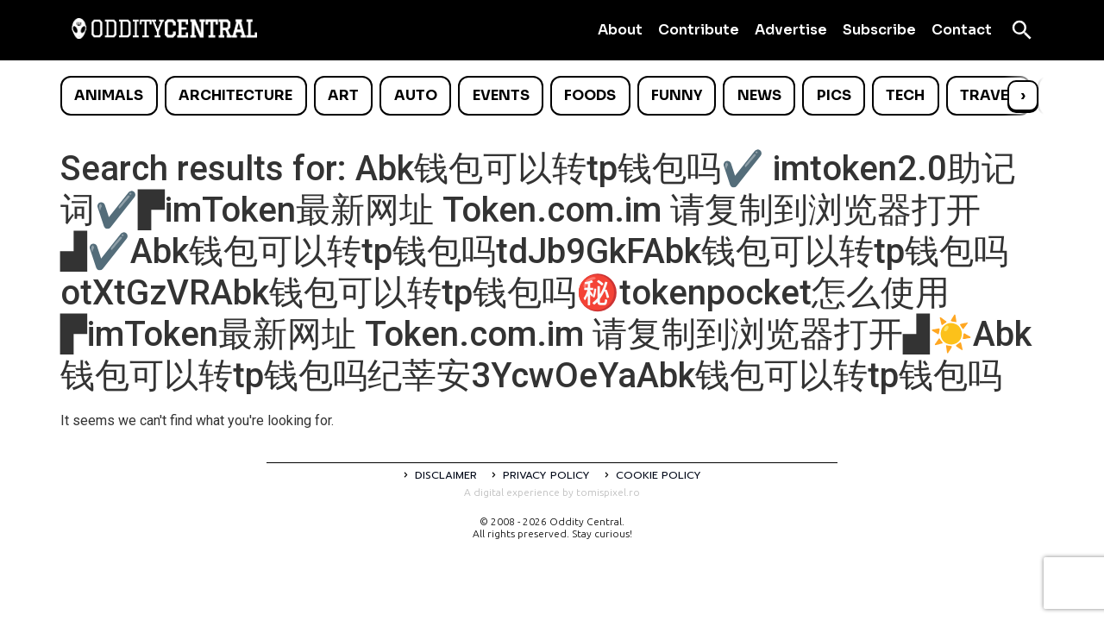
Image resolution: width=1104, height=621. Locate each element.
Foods (590, 95)
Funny (676, 95)
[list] (552, 95)
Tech (905, 95)
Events (501, 95)
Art (343, 95)
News (759, 95)
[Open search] (1022, 30)
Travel (988, 95)
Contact (962, 30)
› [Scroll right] (1023, 95)
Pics (834, 95)
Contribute (698, 30)
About (620, 30)
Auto (415, 95)
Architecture (235, 95)
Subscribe (879, 30)
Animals (108, 95)
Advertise (791, 30)
